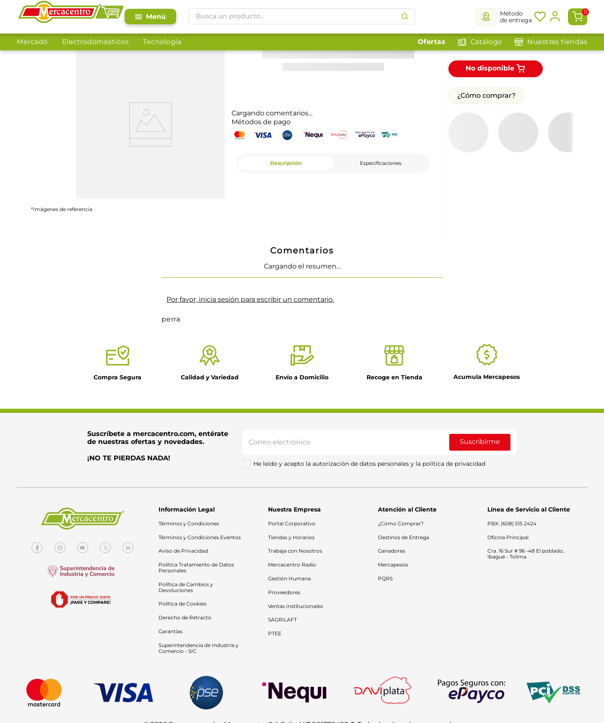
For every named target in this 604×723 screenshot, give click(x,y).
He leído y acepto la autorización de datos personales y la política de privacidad (369, 463)
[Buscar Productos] (405, 16)
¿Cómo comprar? (486, 95)
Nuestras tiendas (557, 42)
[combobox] (302, 16)
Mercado (32, 42)
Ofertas (432, 42)
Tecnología (162, 42)
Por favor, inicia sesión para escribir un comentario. (250, 299)
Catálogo (486, 42)
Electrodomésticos (95, 42)
